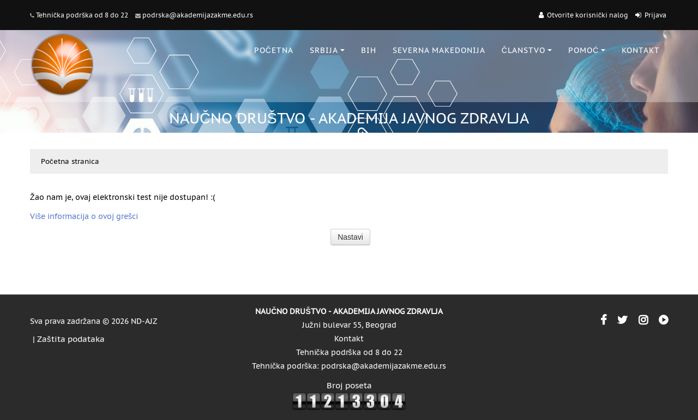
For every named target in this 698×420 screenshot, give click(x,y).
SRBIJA (327, 50)
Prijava (655, 15)
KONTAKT (641, 50)
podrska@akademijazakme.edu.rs (197, 15)
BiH (368, 50)
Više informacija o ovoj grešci (84, 216)
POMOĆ (586, 50)
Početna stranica (70, 161)
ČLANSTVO (527, 50)
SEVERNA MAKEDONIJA (439, 50)
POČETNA (273, 50)
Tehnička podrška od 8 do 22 (82, 15)
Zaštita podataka (71, 339)
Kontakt (349, 339)
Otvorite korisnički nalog (587, 15)
